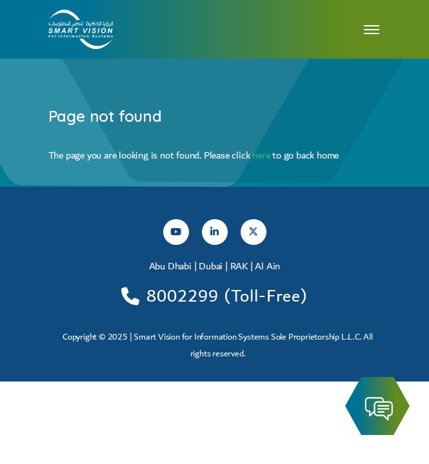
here (262, 155)
